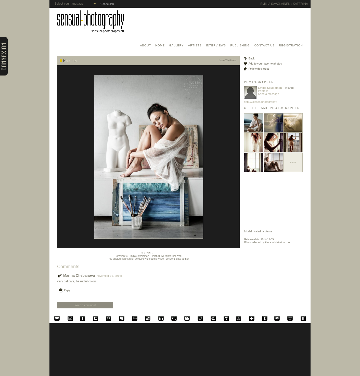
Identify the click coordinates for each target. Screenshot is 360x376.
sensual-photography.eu (90, 30)
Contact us (264, 45)
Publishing (240, 45)
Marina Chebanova (76, 275)
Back (249, 58)
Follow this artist (256, 68)
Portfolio (263, 90)
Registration (291, 45)
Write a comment (85, 305)
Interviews (216, 45)
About (145, 45)
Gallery (176, 45)
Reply (64, 290)
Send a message (268, 93)
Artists (195, 45)
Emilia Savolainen (139, 256)
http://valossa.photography (260, 101)
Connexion (107, 3)
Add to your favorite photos (262, 63)
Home (160, 45)
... (293, 160)
